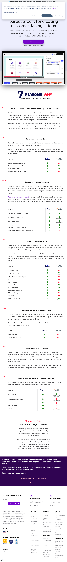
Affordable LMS (47, 531)
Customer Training (47, 522)
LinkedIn (5, 551)
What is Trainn (34, 535)
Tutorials (45, 545)
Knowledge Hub (34, 519)
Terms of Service (35, 545)
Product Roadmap (35, 540)
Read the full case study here (14, 473)
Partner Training (47, 529)
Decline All (57, 15)
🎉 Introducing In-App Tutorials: (33, 1)
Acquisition (33, 533)
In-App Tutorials (34, 524)
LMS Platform (34, 521)
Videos (32, 514)
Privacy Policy (56, 8)
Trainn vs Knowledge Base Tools (59, 555)
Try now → (33, 42)
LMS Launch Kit (47, 540)
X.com (15, 551)
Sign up (53, 505)
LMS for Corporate (59, 522)
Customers (33, 538)
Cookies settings (36, 15)
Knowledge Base (47, 538)
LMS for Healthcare (60, 515)
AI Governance (34, 552)
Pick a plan (34, 505)
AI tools (45, 548)
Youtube (10, 551)
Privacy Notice (34, 543)
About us (33, 530)
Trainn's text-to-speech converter (19, 197)
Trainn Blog (45, 543)
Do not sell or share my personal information (35, 549)
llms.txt (44, 559)
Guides (32, 516)
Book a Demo (14, 503)
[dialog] (33, 10)
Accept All (47, 15)
